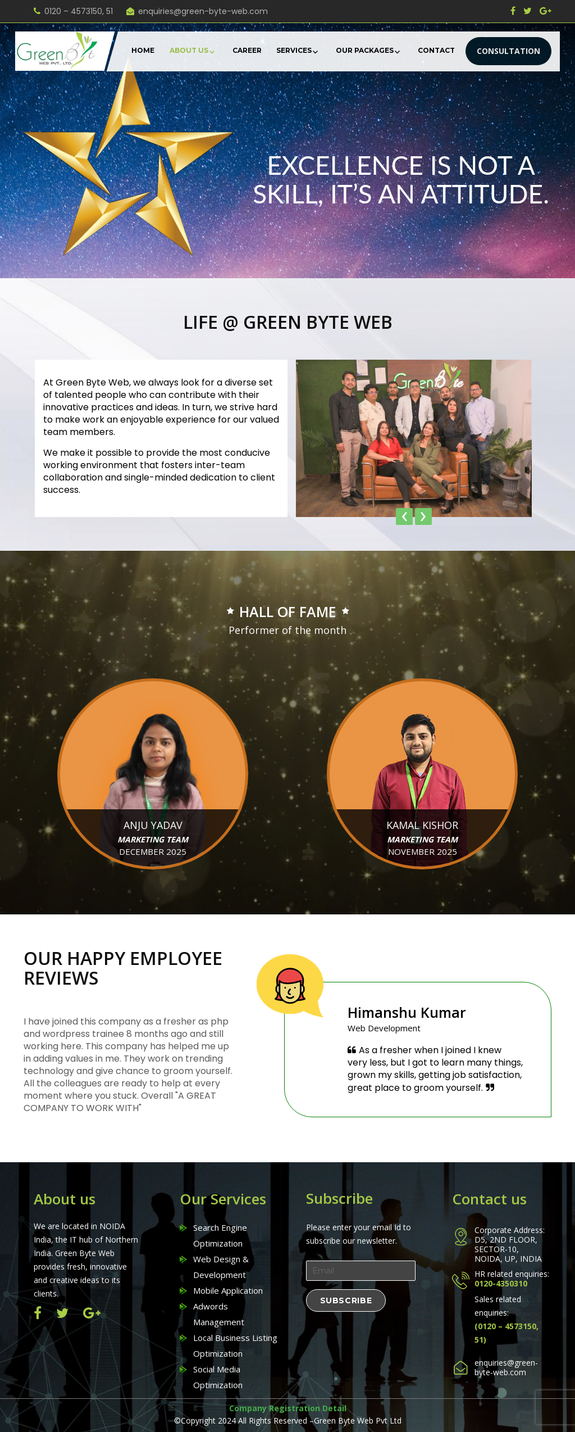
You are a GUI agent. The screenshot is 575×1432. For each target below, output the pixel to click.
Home (142, 50)
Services (294, 50)
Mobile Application (228, 1290)
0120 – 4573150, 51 (78, 11)
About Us (189, 50)
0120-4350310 (500, 1283)
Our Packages (365, 50)
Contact (436, 50)
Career (247, 50)
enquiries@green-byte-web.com (203, 11)
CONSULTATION (508, 51)
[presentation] (404, 516)
